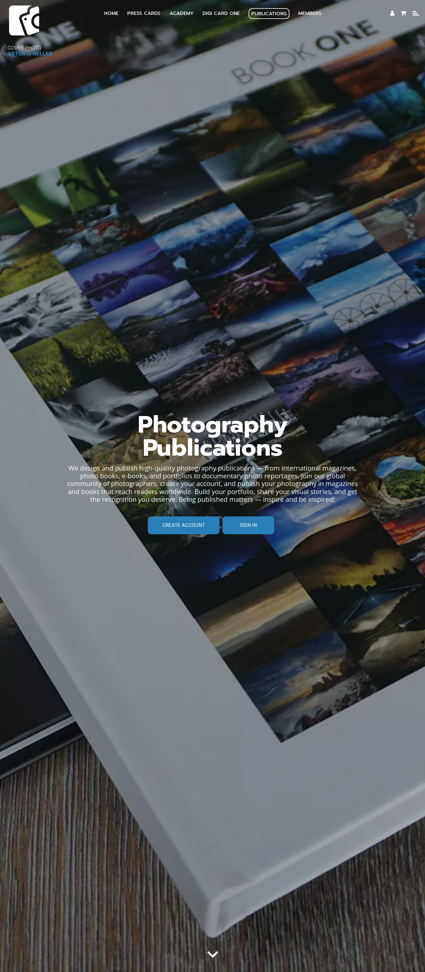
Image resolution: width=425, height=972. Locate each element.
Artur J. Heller (30, 54)
